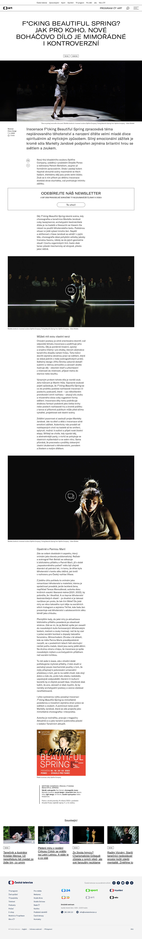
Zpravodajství (54, 3)
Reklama (37, 894)
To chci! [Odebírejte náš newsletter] (71, 204)
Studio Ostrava (39, 901)
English (24, 929)
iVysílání (70, 3)
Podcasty (12, 905)
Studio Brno (38, 898)
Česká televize (42, 3)
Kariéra (36, 908)
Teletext (12, 901)
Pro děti (89, 3)
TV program (80, 3)
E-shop (11, 912)
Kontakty (37, 919)
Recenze (74, 56)
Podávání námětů (40, 912)
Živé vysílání (13, 894)
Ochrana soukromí (36, 929)
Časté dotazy (39, 916)
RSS (132, 929)
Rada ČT (37, 905)
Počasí (11, 908)
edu (95, 3)
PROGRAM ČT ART (111, 8)
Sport (63, 3)
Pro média (37, 891)
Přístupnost (48, 929)
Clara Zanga (12, 131)
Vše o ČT (102, 3)
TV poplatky (13, 898)
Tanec (67, 56)
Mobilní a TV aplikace (17, 916)
